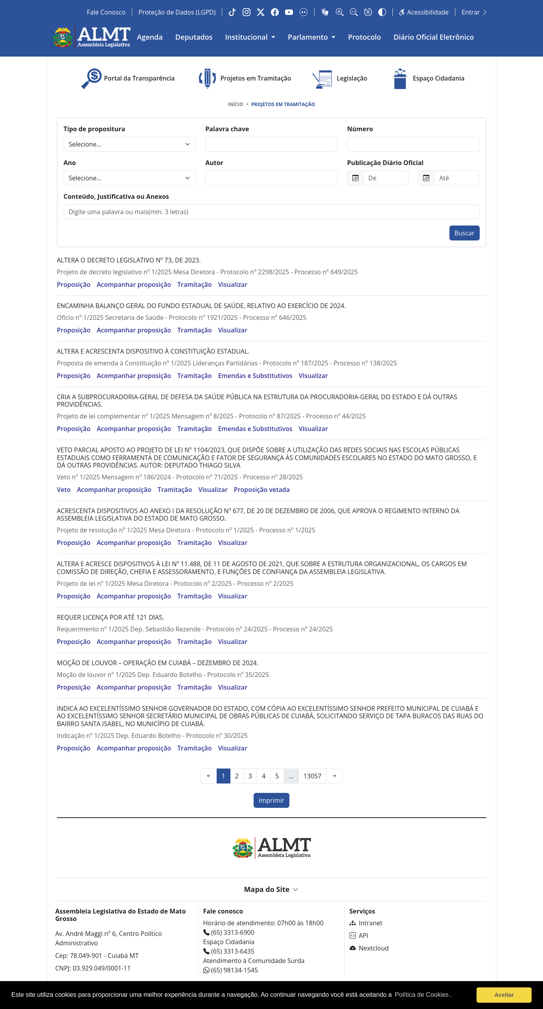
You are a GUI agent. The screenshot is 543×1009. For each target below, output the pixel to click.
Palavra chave (227, 129)
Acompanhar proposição (134, 284)
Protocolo (364, 37)
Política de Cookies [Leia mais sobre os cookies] (422, 994)
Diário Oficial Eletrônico (434, 37)
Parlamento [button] (309, 37)
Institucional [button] (247, 37)
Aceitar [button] (504, 995)
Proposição (73, 284)
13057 (313, 776)
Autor (214, 162)
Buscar (465, 233)
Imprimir (271, 800)
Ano (70, 162)
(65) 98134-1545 (230, 970)
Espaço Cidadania (425, 79)
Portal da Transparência (127, 79)
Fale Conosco (106, 12)
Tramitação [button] (194, 284)
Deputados (194, 37)
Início (235, 104)
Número (360, 129)
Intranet (366, 923)
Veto (64, 489)
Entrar (475, 12)
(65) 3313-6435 (228, 951)
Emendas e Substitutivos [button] (255, 375)
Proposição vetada (262, 489)
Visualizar (232, 284)
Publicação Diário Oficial (385, 162)
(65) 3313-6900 (228, 932)
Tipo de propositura (94, 129)
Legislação (339, 79)
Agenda (150, 37)
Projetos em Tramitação (243, 79)
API (359, 935)
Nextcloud (369, 948)
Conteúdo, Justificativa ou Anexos (116, 196)
